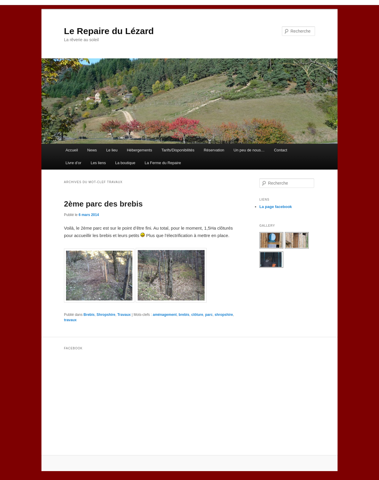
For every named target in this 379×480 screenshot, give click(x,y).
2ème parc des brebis (103, 203)
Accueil (71, 150)
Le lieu (112, 150)
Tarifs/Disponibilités (177, 150)
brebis (184, 315)
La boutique (125, 163)
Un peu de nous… (249, 150)
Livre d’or (73, 163)
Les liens (98, 163)
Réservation (214, 150)
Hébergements (139, 150)
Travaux (124, 315)
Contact (280, 150)
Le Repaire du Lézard (109, 31)
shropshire (224, 315)
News (92, 150)
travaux (70, 320)
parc (209, 315)
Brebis (88, 315)
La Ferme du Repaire (162, 163)
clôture (197, 315)
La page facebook (275, 206)
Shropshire (106, 315)
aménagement (165, 315)
